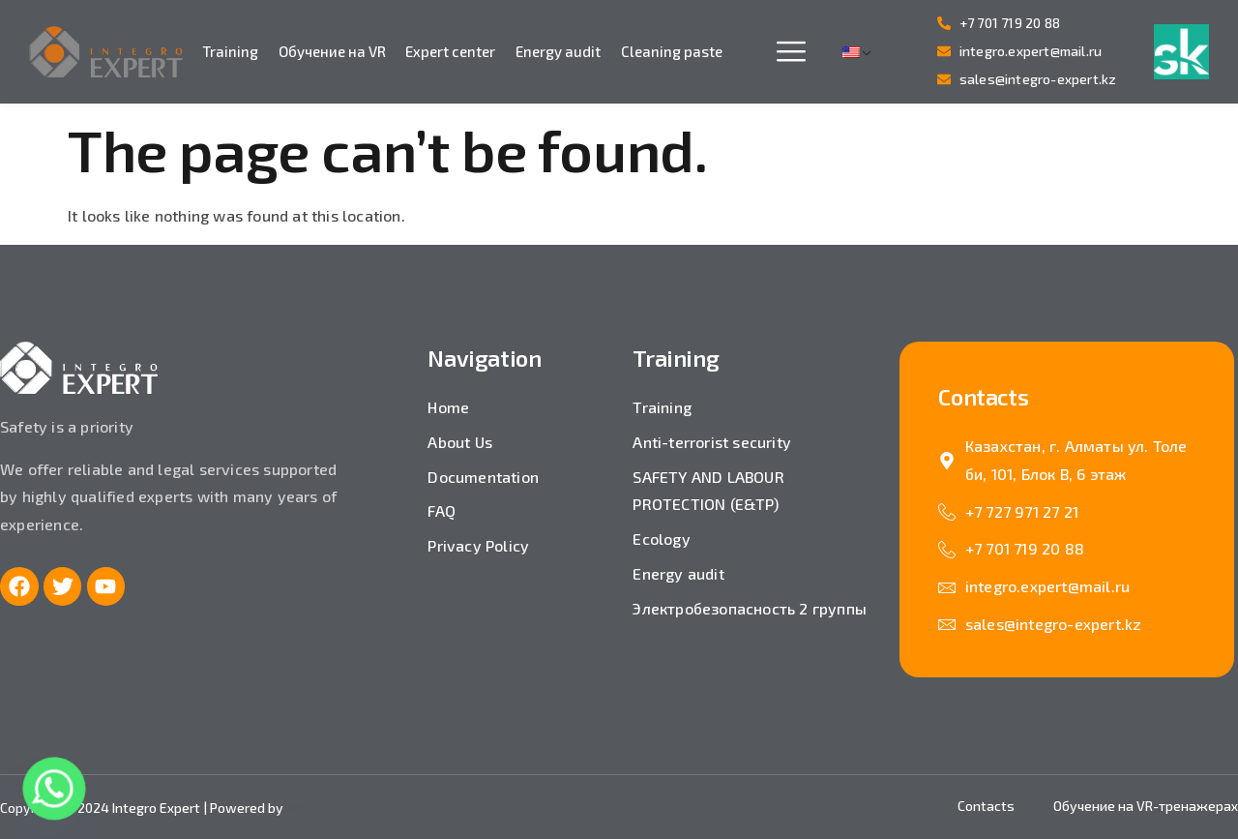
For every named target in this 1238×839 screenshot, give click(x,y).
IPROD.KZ (313, 807)
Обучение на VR (332, 51)
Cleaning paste (671, 51)
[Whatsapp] (54, 789)
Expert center (450, 51)
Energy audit (558, 51)
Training (230, 51)
